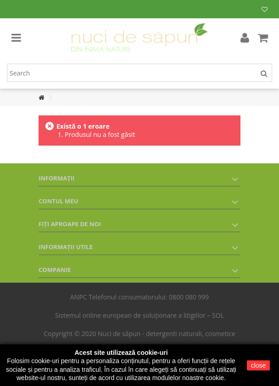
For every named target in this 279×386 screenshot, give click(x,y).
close (258, 365)
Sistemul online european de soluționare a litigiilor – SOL (139, 315)
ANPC (78, 297)
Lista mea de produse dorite (265, 9)
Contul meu (58, 201)
